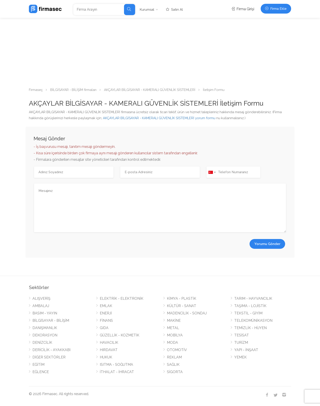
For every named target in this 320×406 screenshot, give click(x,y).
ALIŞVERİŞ (41, 298)
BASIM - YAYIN (44, 313)
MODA (172, 342)
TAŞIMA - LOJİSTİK (250, 306)
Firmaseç (36, 90)
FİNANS (106, 320)
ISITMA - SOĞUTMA (116, 364)
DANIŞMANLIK (44, 328)
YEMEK (240, 357)
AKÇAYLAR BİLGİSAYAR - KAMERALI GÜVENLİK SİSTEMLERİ (149, 90)
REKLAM (174, 357)
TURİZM (241, 342)
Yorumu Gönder (267, 244)
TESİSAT (241, 335)
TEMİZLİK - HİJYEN (250, 328)
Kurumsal (147, 10)
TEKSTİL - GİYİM (248, 313)
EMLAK (106, 306)
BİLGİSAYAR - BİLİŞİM (50, 320)
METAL (173, 328)
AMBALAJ (40, 306)
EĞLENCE (40, 372)
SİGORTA (175, 372)
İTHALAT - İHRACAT (117, 372)
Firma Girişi (242, 9)
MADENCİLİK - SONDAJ (187, 313)
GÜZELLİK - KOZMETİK (119, 335)
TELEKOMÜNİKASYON (253, 320)
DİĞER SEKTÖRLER (49, 357)
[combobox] (212, 172)
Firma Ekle (276, 9)
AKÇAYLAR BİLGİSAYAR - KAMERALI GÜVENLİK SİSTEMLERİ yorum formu (159, 118)
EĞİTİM (38, 364)
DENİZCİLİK (42, 342)
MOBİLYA (175, 335)
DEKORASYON (44, 335)
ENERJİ (106, 313)
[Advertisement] (160, 51)
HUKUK (106, 357)
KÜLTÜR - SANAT (181, 306)
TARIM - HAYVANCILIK (253, 298)
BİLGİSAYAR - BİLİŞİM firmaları (73, 90)
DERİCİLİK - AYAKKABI (51, 350)
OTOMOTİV (177, 350)
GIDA (104, 328)
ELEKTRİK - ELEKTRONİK (121, 298)
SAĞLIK (173, 364)
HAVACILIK (109, 342)
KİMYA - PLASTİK (181, 298)
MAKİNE (174, 320)
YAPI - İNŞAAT (246, 350)
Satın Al (174, 10)
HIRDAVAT (109, 350)
